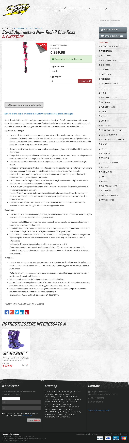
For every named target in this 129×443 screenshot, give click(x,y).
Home (36, 7)
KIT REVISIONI (105, 190)
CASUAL (103, 149)
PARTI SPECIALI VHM (108, 195)
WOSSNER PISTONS (108, 97)
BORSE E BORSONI (108, 135)
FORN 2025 (104, 79)
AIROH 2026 (105, 55)
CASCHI (103, 111)
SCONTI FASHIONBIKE (109, 46)
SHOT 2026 (104, 65)
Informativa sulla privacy (118, 434)
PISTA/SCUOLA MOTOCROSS (45, 10)
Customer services (100, 434)
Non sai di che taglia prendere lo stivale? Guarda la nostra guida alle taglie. (39, 114)
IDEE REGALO (105, 102)
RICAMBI (103, 181)
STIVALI (103, 116)
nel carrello (85, 81)
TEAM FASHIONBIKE (108, 83)
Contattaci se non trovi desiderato (67, 59)
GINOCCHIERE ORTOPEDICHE (112, 139)
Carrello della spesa (112, 35)
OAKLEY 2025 (105, 74)
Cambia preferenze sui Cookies (99, 410)
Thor (102, 93)
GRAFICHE (104, 158)
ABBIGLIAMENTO (107, 107)
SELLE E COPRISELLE (108, 163)
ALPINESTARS (19, 28)
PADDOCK (104, 167)
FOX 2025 (104, 69)
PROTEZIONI (105, 125)
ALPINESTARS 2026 (34, 28)
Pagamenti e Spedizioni (77, 8)
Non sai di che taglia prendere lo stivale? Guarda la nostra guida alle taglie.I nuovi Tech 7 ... (16, 358)
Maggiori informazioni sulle (24, 105)
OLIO (102, 176)
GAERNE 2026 (105, 51)
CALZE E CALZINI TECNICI (110, 130)
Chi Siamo (47, 7)
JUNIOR (103, 144)
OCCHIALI (104, 121)
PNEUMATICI (105, 172)
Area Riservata (109, 29)
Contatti (58, 7)
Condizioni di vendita (83, 434)
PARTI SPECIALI (106, 200)
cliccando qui (27, 415)
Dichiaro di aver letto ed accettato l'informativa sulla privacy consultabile (20, 414)
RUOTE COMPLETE (108, 186)
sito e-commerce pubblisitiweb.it (14, 440)
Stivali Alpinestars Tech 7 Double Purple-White (15, 353)
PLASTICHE (104, 153)
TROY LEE (104, 88)
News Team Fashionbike (116, 2)
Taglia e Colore (57, 67)
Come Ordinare (97, 8)
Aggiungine (55, 76)
